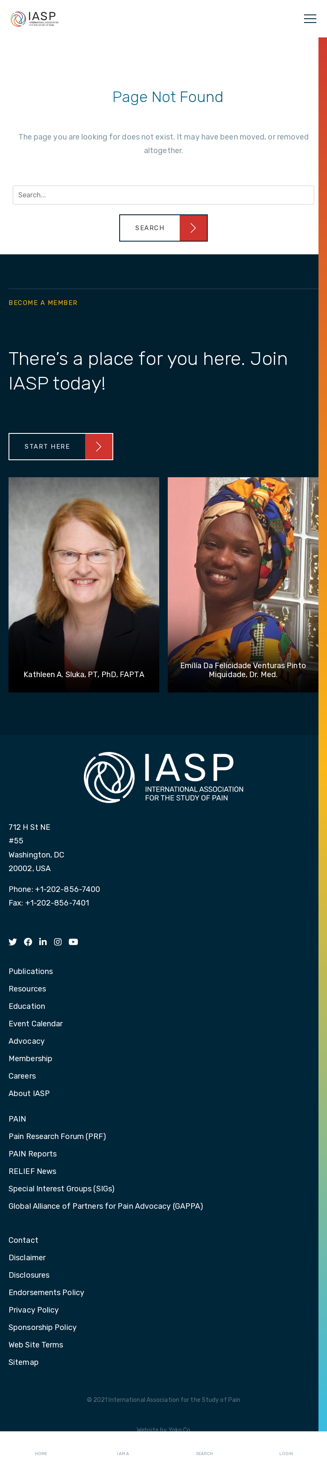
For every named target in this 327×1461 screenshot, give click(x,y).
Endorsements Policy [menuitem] (46, 1293)
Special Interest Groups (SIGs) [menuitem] (62, 1189)
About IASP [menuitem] (29, 1094)
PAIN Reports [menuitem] (33, 1154)
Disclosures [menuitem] (29, 1275)
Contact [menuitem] (23, 1240)
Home (41, 1446)
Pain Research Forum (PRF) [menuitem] (57, 1137)
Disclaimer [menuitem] (27, 1258)
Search (204, 1446)
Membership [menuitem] (30, 1059)
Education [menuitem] (27, 1006)
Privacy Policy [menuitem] (34, 1310)
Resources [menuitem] (27, 989)
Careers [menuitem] (22, 1076)
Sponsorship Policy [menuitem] (43, 1328)
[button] (163, 228)
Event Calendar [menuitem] (36, 1024)
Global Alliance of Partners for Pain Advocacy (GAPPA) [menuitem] (106, 1206)
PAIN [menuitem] (17, 1119)
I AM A (123, 1446)
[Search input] (163, 195)
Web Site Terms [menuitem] (36, 1345)
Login (286, 1446)
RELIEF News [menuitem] (32, 1172)
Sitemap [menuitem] (24, 1362)
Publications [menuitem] (31, 972)
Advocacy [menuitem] (27, 1041)
